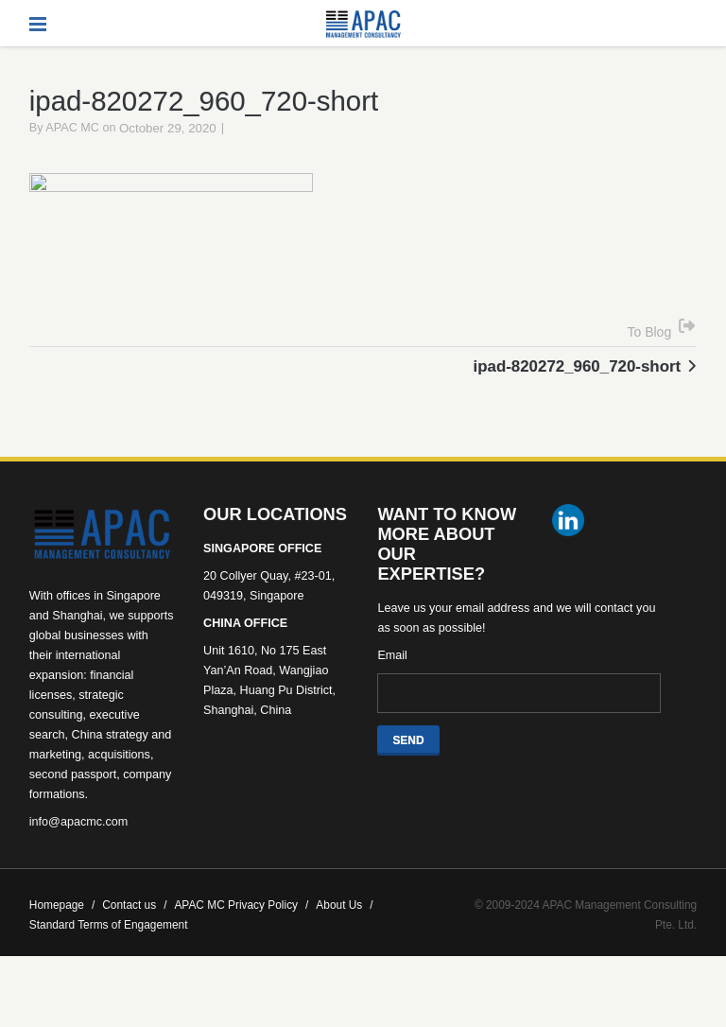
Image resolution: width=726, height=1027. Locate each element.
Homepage (62, 933)
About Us (344, 933)
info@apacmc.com (78, 850)
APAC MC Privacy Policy (241, 933)
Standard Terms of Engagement (108, 953)
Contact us (134, 933)
